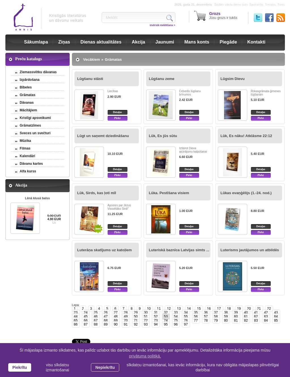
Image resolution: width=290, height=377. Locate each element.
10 (149, 309)
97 (185, 324)
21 (259, 309)
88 (95, 324)
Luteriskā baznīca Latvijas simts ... (179, 250)
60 (236, 316)
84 (266, 320)
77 (196, 320)
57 (206, 316)
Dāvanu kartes (31, 164)
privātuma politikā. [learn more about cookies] (145, 356)
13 (179, 309)
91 (125, 324)
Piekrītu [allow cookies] (19, 367)
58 (216, 316)
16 (209, 309)
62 (256, 316)
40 (246, 313)
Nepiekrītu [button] (105, 367)
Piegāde (228, 42)
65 (76, 320)
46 (95, 316)
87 (86, 324)
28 (125, 313)
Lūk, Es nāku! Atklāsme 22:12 (246, 136)
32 (166, 313)
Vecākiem (91, 59)
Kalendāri (27, 156)
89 (106, 324)
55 (185, 316)
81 (236, 320)
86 (76, 324)
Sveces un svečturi (35, 133)
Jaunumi (164, 42)
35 (196, 313)
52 (155, 316)
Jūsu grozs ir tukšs (223, 15)
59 (226, 316)
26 (106, 313)
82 (246, 320)
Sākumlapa (36, 42)
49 (125, 316)
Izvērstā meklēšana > (162, 25)
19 (239, 309)
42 (266, 313)
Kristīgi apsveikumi (35, 118)
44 (76, 316)
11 (159, 309)
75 (176, 320)
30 (146, 313)
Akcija (138, 42)
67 (95, 320)
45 (86, 316)
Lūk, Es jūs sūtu (163, 136)
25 (95, 313)
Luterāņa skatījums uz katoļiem (104, 250)
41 (256, 313)
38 (226, 313)
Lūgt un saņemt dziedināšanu (103, 136)
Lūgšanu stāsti (90, 79)
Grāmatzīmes (30, 125)
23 (76, 313)
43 (276, 313)
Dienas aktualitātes (100, 42)
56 (196, 316)
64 (276, 316)
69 (116, 320)
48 (116, 316)
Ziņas (64, 42)
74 (166, 320)
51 (146, 316)
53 (166, 316)
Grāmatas (27, 95)
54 (176, 316)
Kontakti (256, 42)
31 (155, 313)
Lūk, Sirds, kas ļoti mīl (96, 193)
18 (229, 309)
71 (136, 320)
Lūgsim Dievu (233, 79)
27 (116, 313)
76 (185, 320)
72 (146, 320)
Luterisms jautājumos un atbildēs (250, 250)
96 (176, 324)
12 (168, 309)
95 (166, 324)
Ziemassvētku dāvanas (38, 72)
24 (86, 313)
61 (246, 316)
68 (106, 320)
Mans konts (196, 42)
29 (136, 313)
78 (206, 320)
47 (106, 316)
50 (136, 316)
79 (216, 320)
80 (226, 320)
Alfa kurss (28, 171)
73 (155, 320)
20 (249, 309)
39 (236, 313)
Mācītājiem (28, 110)
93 (146, 324)
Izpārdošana (30, 80)
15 (199, 309)
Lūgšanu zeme (161, 79)
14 (189, 309)
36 (206, 313)
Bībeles (26, 87)
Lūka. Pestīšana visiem (169, 193)
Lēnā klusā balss (37, 198)
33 (176, 313)
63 (266, 316)
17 (219, 309)
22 (269, 309)
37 (216, 313)
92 (136, 324)
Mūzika (25, 141)
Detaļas (117, 112)
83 (256, 320)
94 (155, 324)
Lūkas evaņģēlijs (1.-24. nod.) (246, 193)
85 (276, 320)
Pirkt (117, 118)
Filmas (25, 148)
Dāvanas (27, 103)
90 (116, 324)
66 (86, 320)
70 (125, 320)
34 (185, 313)
